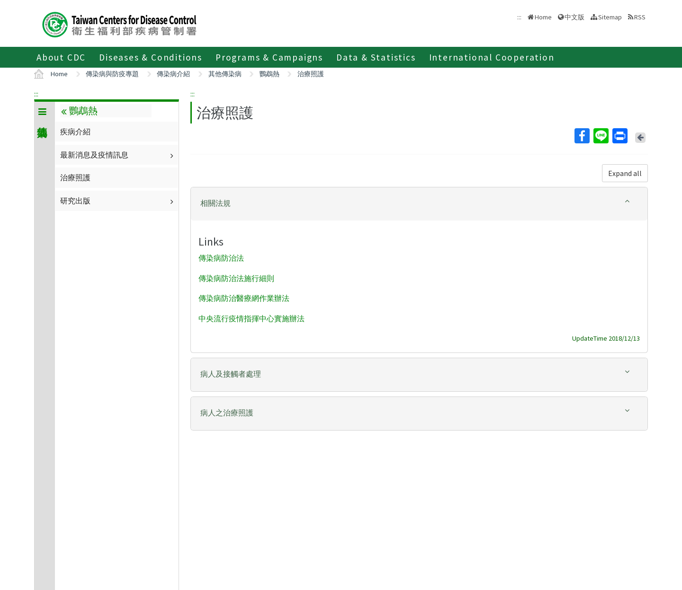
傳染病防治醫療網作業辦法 (243, 298)
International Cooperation (492, 57)
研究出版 (118, 200)
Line (600, 135)
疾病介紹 (75, 131)
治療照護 (310, 74)
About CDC (61, 57)
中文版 (574, 17)
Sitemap (610, 17)
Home (543, 17)
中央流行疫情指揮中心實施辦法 (251, 319)
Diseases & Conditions (150, 57)
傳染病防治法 (221, 258)
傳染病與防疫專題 (112, 74)
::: (36, 93)
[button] (419, 203)
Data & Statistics (376, 57)
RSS (640, 17)
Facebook (582, 135)
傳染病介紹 (173, 74)
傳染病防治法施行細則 (236, 278)
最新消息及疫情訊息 (118, 154)
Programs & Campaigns (269, 57)
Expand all (625, 173)
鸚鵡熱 (269, 74)
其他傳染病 (225, 74)
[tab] (419, 203)
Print (619, 135)
